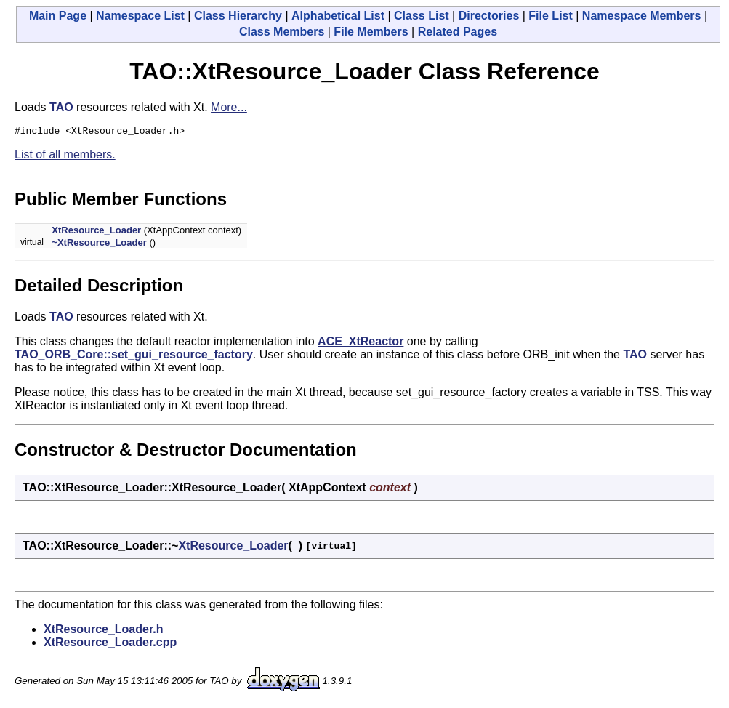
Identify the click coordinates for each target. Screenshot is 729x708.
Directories (489, 15)
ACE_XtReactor (360, 343)
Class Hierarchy (238, 15)
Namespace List (140, 15)
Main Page (57, 15)
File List (550, 15)
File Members (371, 31)
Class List (421, 15)
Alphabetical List (337, 15)
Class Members (281, 31)
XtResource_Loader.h (104, 631)
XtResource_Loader (96, 232)
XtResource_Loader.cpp (110, 644)
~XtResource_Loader (99, 244)
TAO (61, 107)
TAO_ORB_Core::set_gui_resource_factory (134, 356)
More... (229, 107)
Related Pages (457, 31)
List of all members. (65, 156)
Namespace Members (641, 15)
